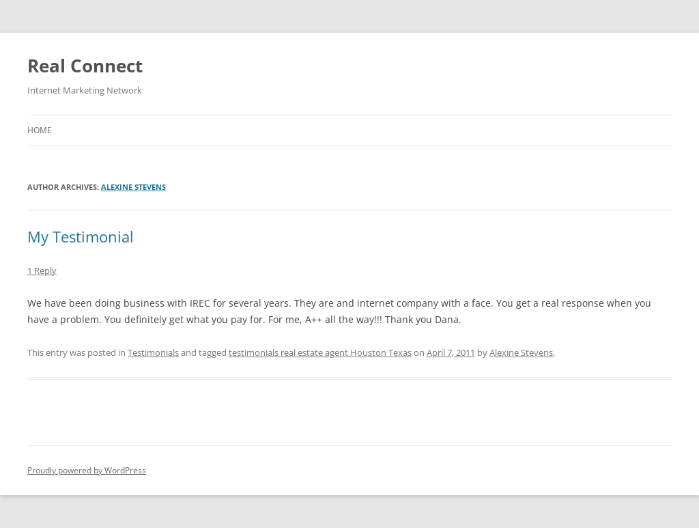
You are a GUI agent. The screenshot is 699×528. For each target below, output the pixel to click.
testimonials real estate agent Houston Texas (320, 352)
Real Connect (85, 65)
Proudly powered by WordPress (86, 470)
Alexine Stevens (133, 187)
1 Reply (42, 270)
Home (39, 130)
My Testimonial (80, 236)
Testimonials (153, 352)
